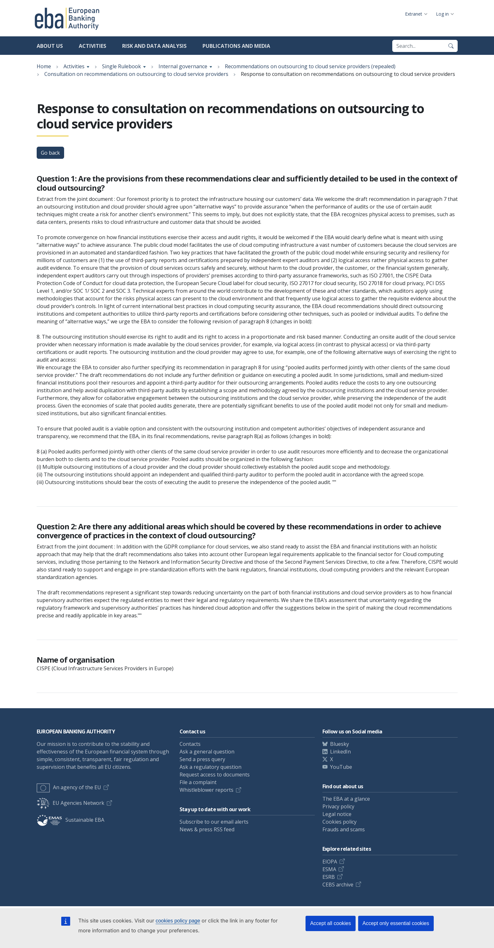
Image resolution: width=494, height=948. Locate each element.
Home (44, 66)
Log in (442, 14)
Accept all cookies (330, 923)
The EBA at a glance (346, 798)
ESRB (328, 876)
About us (50, 45)
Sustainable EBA (70, 819)
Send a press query (202, 759)
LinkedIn (340, 751)
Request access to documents (215, 774)
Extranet (413, 14)
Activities (92, 45)
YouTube (341, 766)
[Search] (451, 46)
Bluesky (339, 743)
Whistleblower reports (206, 789)
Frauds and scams (343, 829)
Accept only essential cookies (396, 923)
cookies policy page (178, 920)
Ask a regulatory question (210, 766)
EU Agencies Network (70, 802)
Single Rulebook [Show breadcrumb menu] (121, 66)
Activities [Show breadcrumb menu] (74, 66)
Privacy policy (338, 806)
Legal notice (336, 814)
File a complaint (198, 782)
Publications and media (236, 45)
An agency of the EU (69, 787)
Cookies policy (339, 821)
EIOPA (329, 861)
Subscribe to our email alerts (214, 821)
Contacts (190, 743)
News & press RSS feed (207, 829)
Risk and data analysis (154, 45)
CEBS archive (337, 884)
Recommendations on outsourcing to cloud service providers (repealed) (310, 66)
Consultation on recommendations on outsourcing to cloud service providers (136, 73)
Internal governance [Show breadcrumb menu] (183, 66)
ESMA (329, 869)
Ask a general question (207, 751)
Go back (50, 152)
